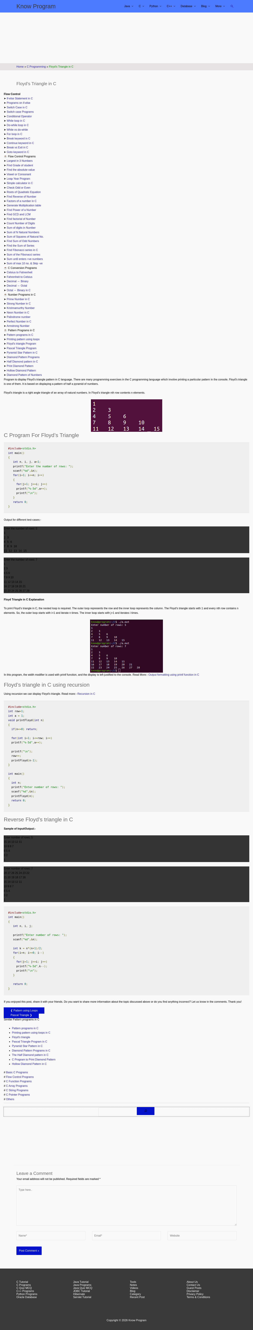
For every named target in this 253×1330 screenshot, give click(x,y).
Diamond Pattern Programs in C (31, 1050)
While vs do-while (17, 129)
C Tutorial (22, 1281)
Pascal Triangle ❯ (21, 1015)
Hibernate (79, 1294)
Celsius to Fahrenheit (19, 272)
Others (10, 1099)
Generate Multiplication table (24, 205)
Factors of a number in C (22, 201)
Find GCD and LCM (19, 214)
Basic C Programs (17, 1072)
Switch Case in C (17, 107)
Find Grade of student (20, 165)
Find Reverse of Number (21, 196)
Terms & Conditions (198, 1297)
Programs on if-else (18, 102)
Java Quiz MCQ (82, 1288)
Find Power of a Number (21, 210)
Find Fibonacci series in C (22, 250)
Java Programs (82, 1285)
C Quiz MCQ (24, 1288)
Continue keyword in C (20, 143)
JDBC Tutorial (81, 1291)
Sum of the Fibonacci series (23, 254)
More (218, 6)
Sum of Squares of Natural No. (25, 236)
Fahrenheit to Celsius (19, 276)
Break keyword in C (18, 138)
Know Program (36, 6)
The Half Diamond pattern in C (30, 1055)
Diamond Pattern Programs (23, 357)
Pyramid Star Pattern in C (22, 352)
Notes (133, 1285)
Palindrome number (18, 317)
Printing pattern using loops (23, 339)
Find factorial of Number (21, 218)
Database (186, 6)
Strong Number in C (19, 303)
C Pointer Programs (18, 1094)
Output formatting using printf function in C (173, 674)
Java (127, 6)
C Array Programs (17, 1085)
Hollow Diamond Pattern (21, 370)
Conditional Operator (19, 116)
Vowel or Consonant (19, 174)
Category (135, 1294)
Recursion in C (86, 693)
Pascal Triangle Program (21, 348)
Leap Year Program (18, 178)
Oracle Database (26, 1297)
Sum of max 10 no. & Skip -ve (25, 263)
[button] (232, 6)
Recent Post (137, 1297)
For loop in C (14, 134)
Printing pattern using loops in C (31, 1032)
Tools (133, 1281)
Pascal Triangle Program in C (29, 1041)
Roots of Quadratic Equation (24, 192)
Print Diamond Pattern (20, 366)
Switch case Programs (20, 111)
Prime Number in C (18, 299)
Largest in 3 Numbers (20, 160)
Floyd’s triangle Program (21, 343)
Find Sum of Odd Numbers (23, 241)
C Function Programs (19, 1081)
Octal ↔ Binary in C (18, 290)
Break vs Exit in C (17, 147)
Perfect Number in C (19, 321)
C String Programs (17, 1090)
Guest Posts (194, 1288)
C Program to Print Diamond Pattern (33, 1059)
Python (154, 6)
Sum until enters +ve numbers (25, 259)
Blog (204, 6)
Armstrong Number (18, 325)
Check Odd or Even (19, 187)
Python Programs (26, 1294)
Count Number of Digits (21, 223)
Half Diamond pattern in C (22, 361)
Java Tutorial (81, 1281)
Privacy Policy (195, 1294)
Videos (134, 1288)
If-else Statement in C (20, 98)
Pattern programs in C (20, 334)
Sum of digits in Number (21, 227)
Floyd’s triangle (21, 1037)
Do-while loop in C (18, 125)
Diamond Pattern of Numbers (24, 374)
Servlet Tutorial (82, 1297)
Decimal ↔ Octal (17, 285)
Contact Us (193, 1285)
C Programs (23, 1285)
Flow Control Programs (20, 1076)
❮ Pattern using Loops (24, 1010)
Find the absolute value (21, 169)
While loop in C (16, 120)
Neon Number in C (18, 312)
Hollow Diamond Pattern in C (29, 1063)
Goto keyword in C (18, 152)
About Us (192, 1281)
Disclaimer (193, 1291)
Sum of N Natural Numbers (23, 232)
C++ (169, 6)
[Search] (145, 1111)
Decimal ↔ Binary (17, 281)
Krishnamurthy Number (21, 308)
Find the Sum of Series (20, 245)
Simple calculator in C (20, 183)
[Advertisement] (126, 38)
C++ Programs (25, 1291)
